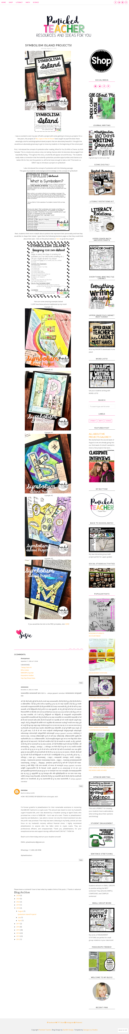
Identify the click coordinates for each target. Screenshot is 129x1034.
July (19, 917)
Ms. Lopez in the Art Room (45, 139)
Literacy (19, 2)
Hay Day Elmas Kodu (28, 678)
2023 (18, 899)
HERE (67, 624)
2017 (18, 924)
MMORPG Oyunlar (27, 673)
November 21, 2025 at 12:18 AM (29, 689)
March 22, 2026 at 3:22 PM (27, 793)
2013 (18, 936)
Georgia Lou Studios (90, 1030)
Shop (11, 2)
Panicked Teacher (45, 1030)
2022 (18, 902)
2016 (18, 927)
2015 (18, 930)
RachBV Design (68, 1030)
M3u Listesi (25, 670)
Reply (80, 683)
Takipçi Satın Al (26, 667)
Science (36, 2)
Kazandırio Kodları (27, 675)
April (20, 920)
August (21, 911)
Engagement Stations (98, 673)
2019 (18, 905)
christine (24, 790)
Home (3, 2)
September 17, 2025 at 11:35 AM (29, 661)
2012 (18, 939)
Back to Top (123, 1030)
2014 (18, 933)
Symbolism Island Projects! (27, 914)
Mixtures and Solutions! (99, 698)
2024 (18, 895)
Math (28, 2)
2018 (18, 908)
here (58, 239)
